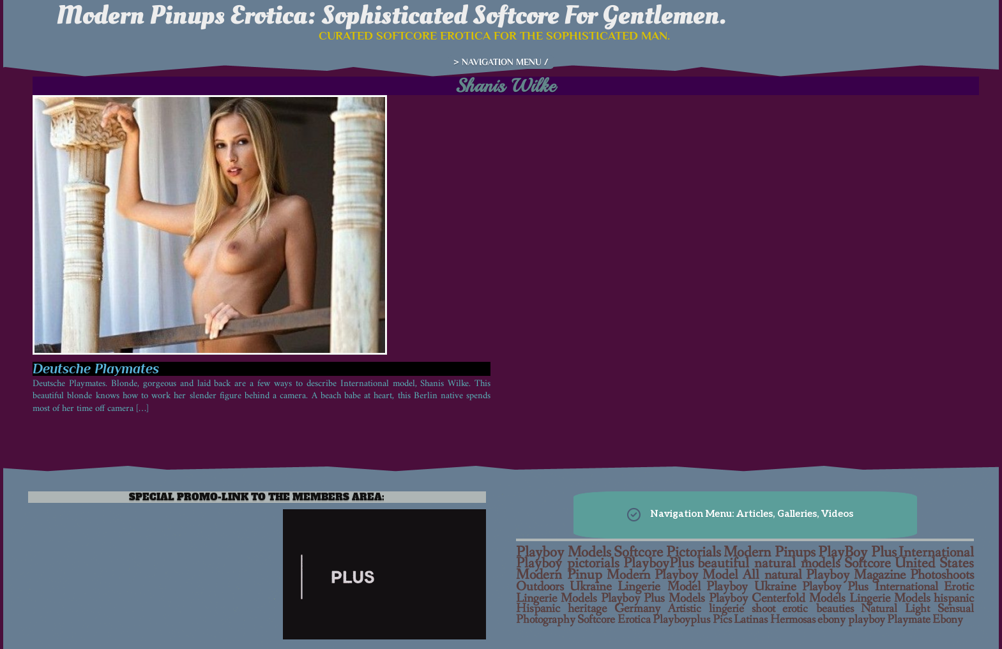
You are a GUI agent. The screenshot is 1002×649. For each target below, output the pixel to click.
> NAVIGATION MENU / (501, 62)
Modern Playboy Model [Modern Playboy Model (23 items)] (672, 575)
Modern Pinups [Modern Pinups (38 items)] (770, 552)
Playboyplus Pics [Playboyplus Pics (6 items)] (692, 619)
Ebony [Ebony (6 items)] (947, 619)
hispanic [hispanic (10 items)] (954, 598)
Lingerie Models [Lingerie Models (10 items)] (889, 598)
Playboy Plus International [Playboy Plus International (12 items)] (870, 586)
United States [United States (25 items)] (935, 563)
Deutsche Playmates (96, 369)
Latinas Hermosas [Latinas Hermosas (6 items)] (775, 619)
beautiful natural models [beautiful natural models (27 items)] (768, 563)
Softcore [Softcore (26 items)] (867, 563)
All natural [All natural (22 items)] (771, 575)
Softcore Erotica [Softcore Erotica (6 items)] (614, 619)
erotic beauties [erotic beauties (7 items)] (817, 608)
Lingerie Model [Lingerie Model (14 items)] (659, 586)
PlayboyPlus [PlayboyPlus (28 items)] (658, 563)
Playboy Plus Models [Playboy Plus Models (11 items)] (653, 598)
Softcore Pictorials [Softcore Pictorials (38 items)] (668, 552)
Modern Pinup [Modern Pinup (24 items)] (559, 575)
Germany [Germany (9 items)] (637, 609)
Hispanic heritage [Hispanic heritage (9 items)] (561, 609)
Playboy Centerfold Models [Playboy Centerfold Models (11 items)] (777, 598)
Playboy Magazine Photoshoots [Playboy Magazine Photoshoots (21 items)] (890, 575)
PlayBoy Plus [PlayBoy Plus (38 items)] (857, 552)
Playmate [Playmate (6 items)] (908, 619)
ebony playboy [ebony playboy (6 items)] (851, 619)
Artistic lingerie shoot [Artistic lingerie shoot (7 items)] (721, 608)
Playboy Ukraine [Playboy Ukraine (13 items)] (751, 586)
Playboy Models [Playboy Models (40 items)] (563, 552)
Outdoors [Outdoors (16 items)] (540, 586)
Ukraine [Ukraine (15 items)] (591, 586)
